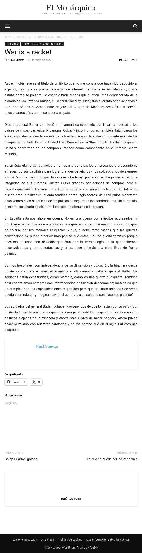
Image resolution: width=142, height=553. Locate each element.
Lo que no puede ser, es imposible (112, 459)
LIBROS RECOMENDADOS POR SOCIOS (59, 37)
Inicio (8, 37)
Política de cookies (70, 540)
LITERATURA (23, 37)
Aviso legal (48, 540)
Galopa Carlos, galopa (21, 459)
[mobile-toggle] (7, 26)
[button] (135, 26)
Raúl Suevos (17, 59)
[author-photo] (71, 492)
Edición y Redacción (24, 540)
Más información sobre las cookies (108, 540)
